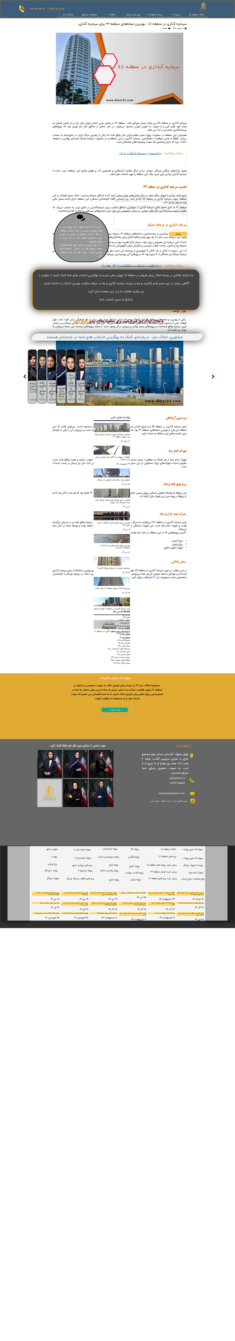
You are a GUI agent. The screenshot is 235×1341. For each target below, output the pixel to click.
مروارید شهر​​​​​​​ (52, 1257)
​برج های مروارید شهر (82, 1273)
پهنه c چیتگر (51, 1278)
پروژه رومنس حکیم (109, 1278)
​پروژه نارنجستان (110, 1256)
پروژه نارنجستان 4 (82, 1257)
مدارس (125, 1042)
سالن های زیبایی (121, 1039)
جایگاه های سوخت (120, 1068)
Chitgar (124, 1031)
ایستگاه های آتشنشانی (119, 1056)
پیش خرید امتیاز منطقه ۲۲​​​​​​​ (163, 1279)
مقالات (112, 14)
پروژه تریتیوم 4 (85, 1278)
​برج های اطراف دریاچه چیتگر (80, 1286)
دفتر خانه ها (123, 1059)
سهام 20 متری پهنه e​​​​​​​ (192, 1257)
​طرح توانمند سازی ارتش (192, 1286)
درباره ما (176, 14)
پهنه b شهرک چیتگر (193, 1273)
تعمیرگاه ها (123, 1048)
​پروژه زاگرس (133, 1264)
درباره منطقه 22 (154, 14)
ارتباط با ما (68, 14)
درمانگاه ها (124, 1036)
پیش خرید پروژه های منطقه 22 (162, 1272)
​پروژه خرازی (134, 1274)
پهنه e (54, 1264)
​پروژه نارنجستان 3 (82, 1265)
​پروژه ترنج (113, 1272)
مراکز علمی (124, 1053)
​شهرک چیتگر (53, 1286)
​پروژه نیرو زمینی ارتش (108, 1264)
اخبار (126, 1025)
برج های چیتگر (133, 14)
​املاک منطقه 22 (168, 1257)
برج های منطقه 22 (167, 1264)
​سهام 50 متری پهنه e (192, 1266)
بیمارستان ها (123, 1033)
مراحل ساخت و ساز (120, 1065)
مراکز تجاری (123, 1062)
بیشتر (91, 697)
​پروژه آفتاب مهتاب (134, 1280)
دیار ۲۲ (156, 577)
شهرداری (125, 1045)
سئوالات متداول (89, 14)
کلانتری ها (124, 1050)
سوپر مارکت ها (121, 1070)
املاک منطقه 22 (196, 14)
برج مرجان (52, 1272)
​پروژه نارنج (114, 1287)
